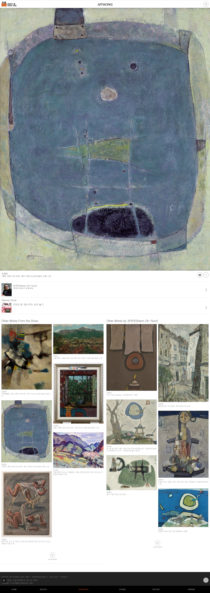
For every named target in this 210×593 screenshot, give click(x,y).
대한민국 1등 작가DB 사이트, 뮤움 (15, 577)
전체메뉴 (206, 4)
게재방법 (191, 589)
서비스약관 (53, 577)
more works (52, 559)
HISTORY (156, 589)
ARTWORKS (83, 589)
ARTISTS (43, 589)
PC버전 (64, 577)
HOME (14, 589)
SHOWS (122, 589)
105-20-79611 (32, 580)
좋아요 (200, 275)
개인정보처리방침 (39, 577)
